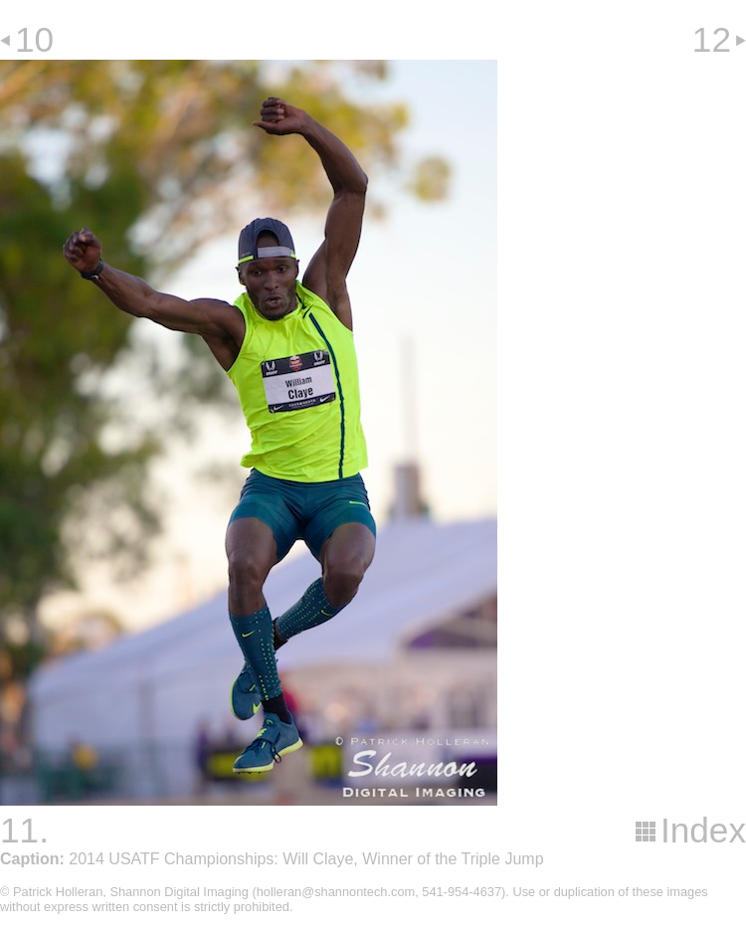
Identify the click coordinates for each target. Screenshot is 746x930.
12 (711, 39)
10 (34, 39)
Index (703, 830)
